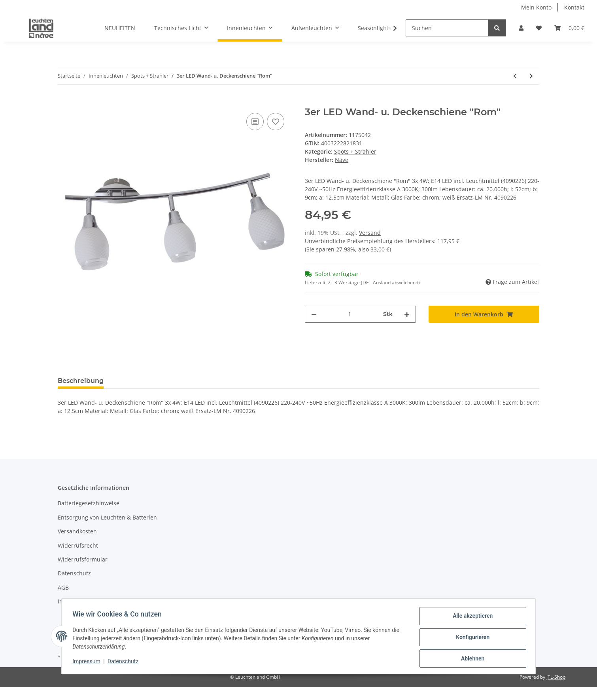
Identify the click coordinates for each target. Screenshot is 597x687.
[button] (521, 28)
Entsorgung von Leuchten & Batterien (107, 517)
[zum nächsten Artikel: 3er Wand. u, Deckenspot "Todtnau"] (531, 75)
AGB (63, 587)
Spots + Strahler (355, 151)
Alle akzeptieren (471, 618)
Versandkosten (77, 531)
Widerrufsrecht (78, 545)
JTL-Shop (555, 677)
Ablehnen (470, 659)
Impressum (73, 601)
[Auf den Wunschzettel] (275, 121)
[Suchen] (447, 27)
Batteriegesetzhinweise (88, 503)
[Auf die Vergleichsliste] (255, 121)
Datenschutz (74, 573)
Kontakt (574, 7)
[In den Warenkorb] (64, 102)
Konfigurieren (470, 638)
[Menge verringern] (314, 314)
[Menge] (350, 314)
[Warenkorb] (569, 28)
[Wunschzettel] (539, 28)
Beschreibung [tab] (81, 380)
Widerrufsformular (83, 559)
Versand (370, 232)
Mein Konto (536, 7)
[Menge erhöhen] (407, 314)
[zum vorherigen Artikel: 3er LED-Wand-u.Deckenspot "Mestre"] (515, 75)
